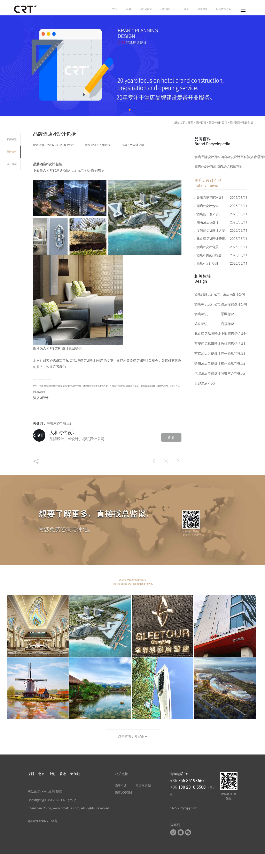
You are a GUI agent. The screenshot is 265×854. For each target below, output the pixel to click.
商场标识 (227, 324)
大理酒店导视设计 (207, 373)
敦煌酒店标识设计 (234, 344)
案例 (128, 9)
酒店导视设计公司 (234, 304)
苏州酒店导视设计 (234, 353)
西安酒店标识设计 (207, 344)
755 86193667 (191, 780)
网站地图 (34, 792)
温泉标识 (201, 324)
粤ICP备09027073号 (42, 821)
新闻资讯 (12, 139)
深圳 (31, 774)
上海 (52, 774)
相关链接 (121, 774)
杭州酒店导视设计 (234, 363)
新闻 (59, 792)
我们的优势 (146, 9)
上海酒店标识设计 (234, 334)
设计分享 (12, 164)
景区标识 (227, 314)
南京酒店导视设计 (207, 353)
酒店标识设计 (144, 785)
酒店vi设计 (141, 361)
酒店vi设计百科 (218, 122)
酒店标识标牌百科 (230, 167)
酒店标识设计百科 (234, 157)
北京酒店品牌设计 (207, 334)
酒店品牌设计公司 (207, 294)
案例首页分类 (223, 9)
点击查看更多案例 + (132, 736)
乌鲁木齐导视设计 (60, 423)
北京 (41, 774)
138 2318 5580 (192, 787)
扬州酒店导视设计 (207, 363)
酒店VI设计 (122, 785)
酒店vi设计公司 (234, 294)
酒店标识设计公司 (207, 304)
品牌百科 (201, 122)
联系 (186, 9)
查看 (171, 437)
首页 (114, 9)
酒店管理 (203, 9)
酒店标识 (201, 314)
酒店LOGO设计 (124, 792)
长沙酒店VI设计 (205, 383)
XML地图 (48, 792)
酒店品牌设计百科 (207, 157)
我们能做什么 (168, 9)
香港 (63, 774)
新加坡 (75, 774)
